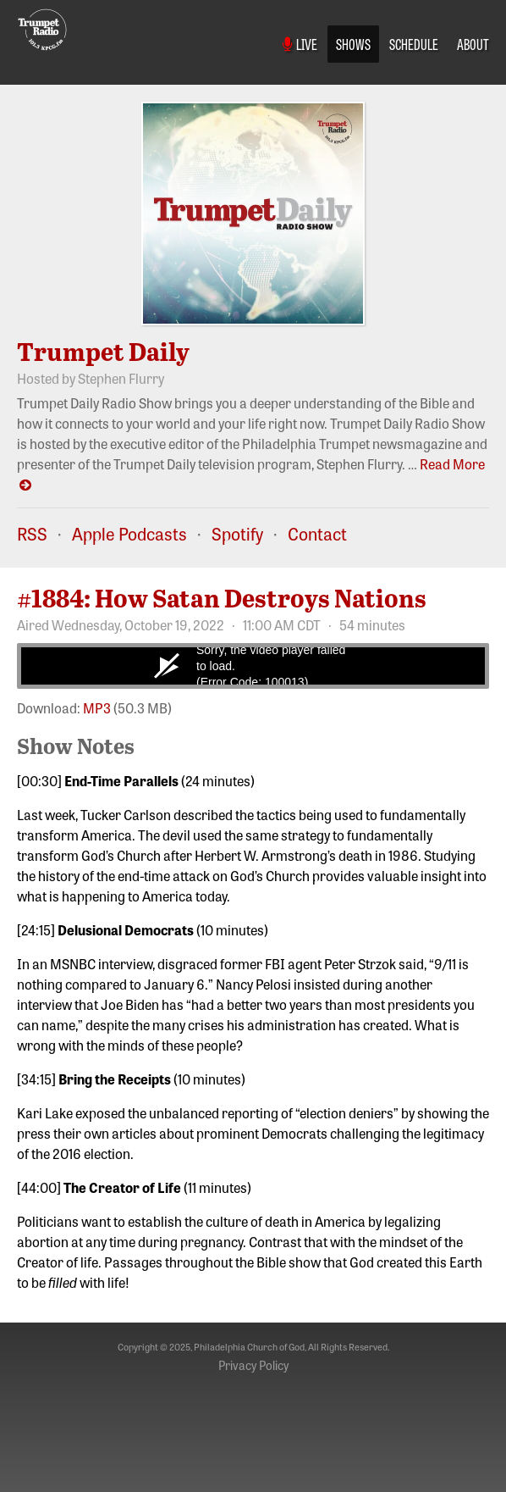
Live (300, 43)
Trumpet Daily (103, 350)
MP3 (97, 707)
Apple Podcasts (129, 533)
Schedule (413, 43)
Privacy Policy (253, 1364)
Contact (317, 533)
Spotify (237, 533)
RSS (32, 533)
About (473, 43)
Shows (353, 43)
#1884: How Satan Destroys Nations (221, 597)
